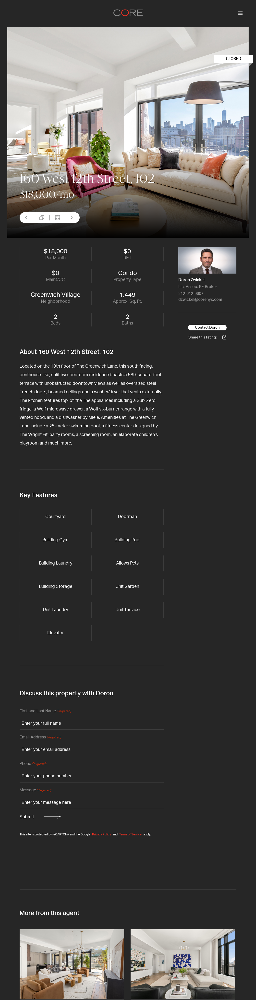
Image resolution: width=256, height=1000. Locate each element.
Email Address (40, 737)
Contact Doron (207, 327)
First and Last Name (45, 711)
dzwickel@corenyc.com (200, 299)
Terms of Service (130, 834)
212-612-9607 (190, 294)
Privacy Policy (101, 834)
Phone (33, 764)
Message (35, 790)
